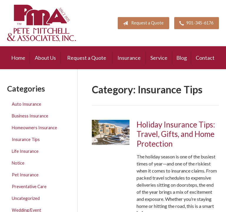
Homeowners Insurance (34, 127)
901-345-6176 (195, 23)
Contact (205, 57)
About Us (45, 57)
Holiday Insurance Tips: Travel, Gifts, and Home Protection (176, 134)
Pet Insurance (25, 174)
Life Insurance (25, 151)
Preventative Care (29, 186)
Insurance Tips (26, 139)
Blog (181, 57)
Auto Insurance (26, 104)
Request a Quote (142, 23)
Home (18, 57)
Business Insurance (30, 115)
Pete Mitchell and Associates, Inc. (41, 23)
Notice (18, 162)
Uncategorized (26, 198)
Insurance (129, 57)
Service (158, 57)
